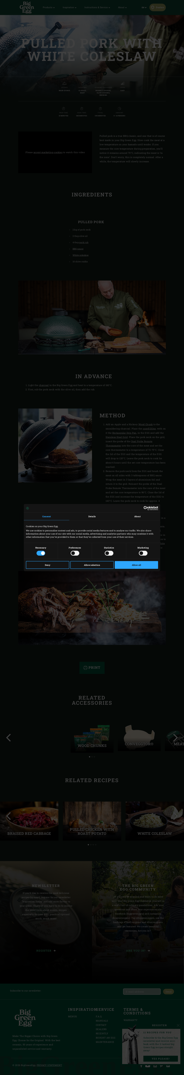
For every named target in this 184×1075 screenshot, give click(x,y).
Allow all (136, 565)
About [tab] (137, 516)
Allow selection (92, 565)
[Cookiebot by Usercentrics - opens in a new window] (145, 508)
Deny (47, 565)
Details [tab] (92, 516)
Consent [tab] (46, 516)
